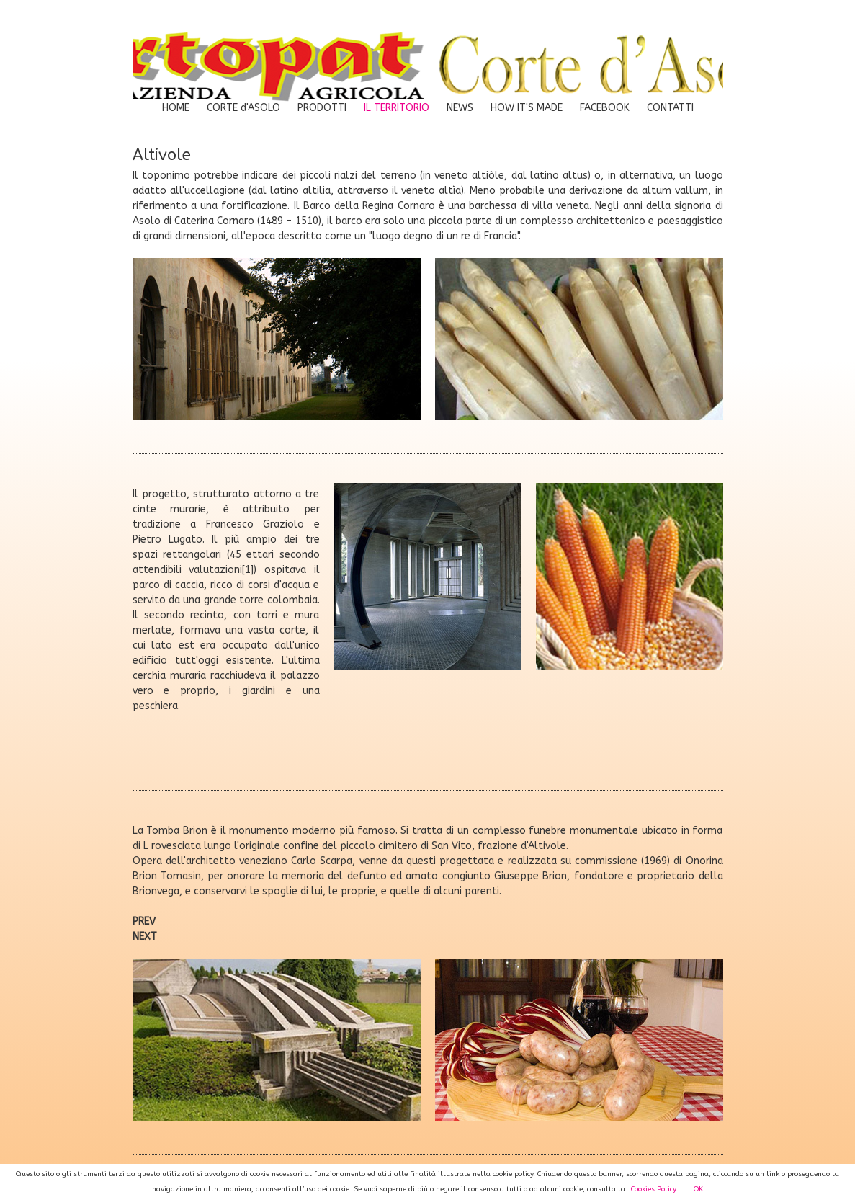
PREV (144, 921)
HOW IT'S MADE (527, 108)
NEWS (460, 108)
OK (698, 1189)
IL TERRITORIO (396, 108)
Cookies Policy (653, 1189)
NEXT (145, 936)
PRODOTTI (321, 108)
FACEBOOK (605, 108)
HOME (175, 108)
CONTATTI (670, 108)
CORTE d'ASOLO (243, 108)
